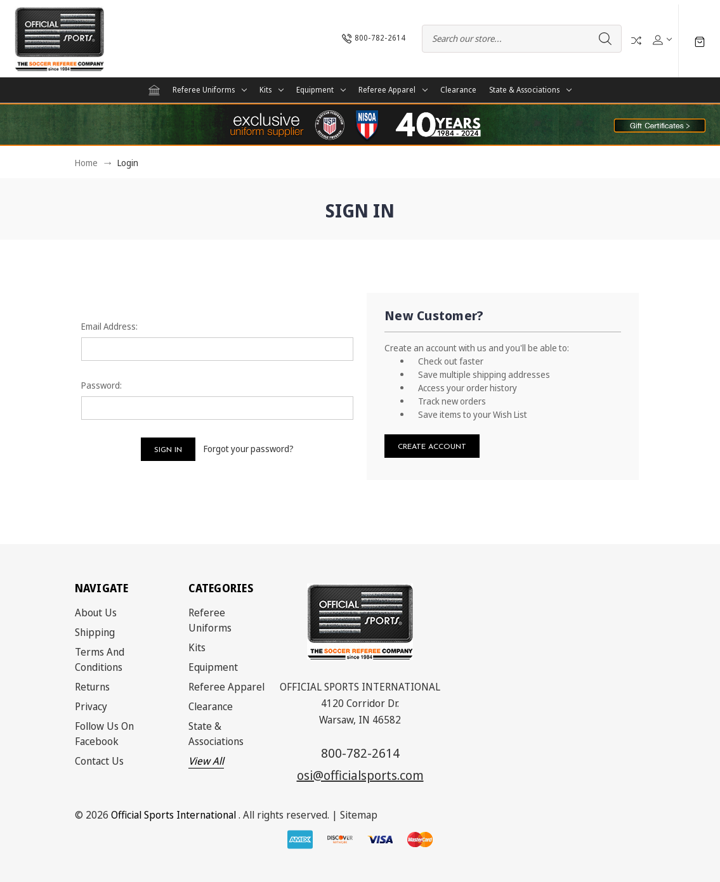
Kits (271, 89)
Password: (101, 385)
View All (206, 761)
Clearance (458, 89)
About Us (96, 612)
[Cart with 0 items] (700, 40)
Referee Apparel (393, 89)
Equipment (321, 89)
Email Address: (109, 326)
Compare (636, 41)
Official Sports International (173, 815)
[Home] (154, 90)
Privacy (91, 706)
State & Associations (530, 89)
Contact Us (99, 761)
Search (605, 38)
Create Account (432, 447)
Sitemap (358, 815)
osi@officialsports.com (360, 775)
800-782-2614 (360, 753)
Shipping (95, 632)
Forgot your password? (249, 449)
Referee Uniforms (210, 89)
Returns (92, 687)
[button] (660, 124)
